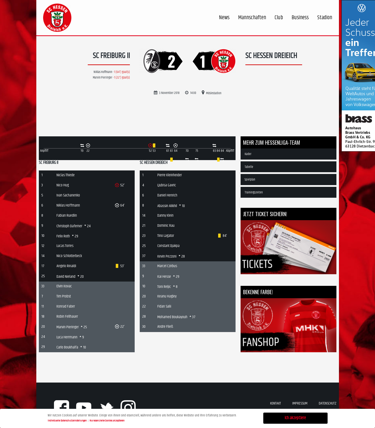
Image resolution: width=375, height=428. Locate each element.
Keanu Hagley (167, 296)
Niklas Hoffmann (68, 205)
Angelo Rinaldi (66, 266)
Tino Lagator (165, 236)
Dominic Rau (166, 225)
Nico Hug (62, 185)
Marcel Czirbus (167, 266)
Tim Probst (63, 296)
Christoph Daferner (69, 226)
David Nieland (65, 276)
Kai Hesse (164, 276)
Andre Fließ (165, 326)
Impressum (299, 403)
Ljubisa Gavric (166, 185)
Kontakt (275, 403)
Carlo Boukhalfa (67, 347)
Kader (248, 154)
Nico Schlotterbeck (69, 256)
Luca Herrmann (66, 337)
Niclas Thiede (65, 175)
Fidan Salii (164, 306)
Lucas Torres (64, 246)
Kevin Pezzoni (167, 256)
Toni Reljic (164, 287)
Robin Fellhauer (67, 316)
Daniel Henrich (167, 195)
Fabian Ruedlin (66, 215)
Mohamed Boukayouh (172, 317)
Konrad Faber (65, 306)
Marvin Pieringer (67, 327)
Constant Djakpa (168, 246)
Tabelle (249, 166)
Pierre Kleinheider (169, 175)
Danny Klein (165, 215)
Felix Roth (63, 236)
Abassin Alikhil (167, 206)
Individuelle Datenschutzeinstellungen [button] (67, 420)
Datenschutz (327, 403)
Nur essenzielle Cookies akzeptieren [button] (107, 420)
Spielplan (250, 179)
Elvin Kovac (64, 286)
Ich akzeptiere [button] (295, 417)
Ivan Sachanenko (68, 195)
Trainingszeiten (254, 192)
